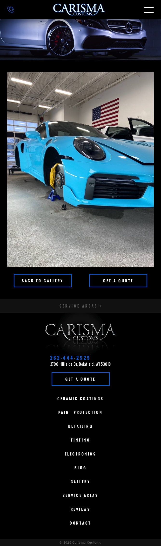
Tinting (80, 440)
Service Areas (81, 495)
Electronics (80, 453)
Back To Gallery (43, 280)
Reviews (81, 509)
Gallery (81, 481)
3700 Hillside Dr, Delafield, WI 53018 (80, 364)
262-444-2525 (70, 358)
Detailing (80, 426)
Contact (80, 523)
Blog (80, 467)
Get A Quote (118, 280)
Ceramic (80, 398)
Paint (80, 412)
